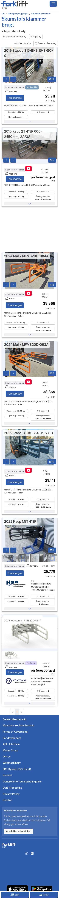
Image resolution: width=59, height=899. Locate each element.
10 (51, 79)
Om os (7, 756)
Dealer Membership (14, 719)
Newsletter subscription (18, 831)
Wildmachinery (12, 762)
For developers (12, 738)
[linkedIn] (32, 854)
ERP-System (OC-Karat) (17, 769)
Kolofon (7, 800)
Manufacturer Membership (18, 725)
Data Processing (12, 787)
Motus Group (10, 750)
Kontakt (7, 775)
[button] (29, 121)
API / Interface (11, 744)
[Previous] (12, 712)
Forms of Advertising (15, 731)
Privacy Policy (11, 794)
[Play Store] (41, 888)
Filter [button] (43, 894)
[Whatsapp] (26, 854)
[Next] (21, 712)
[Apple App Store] (17, 888)
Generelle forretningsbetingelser (22, 781)
